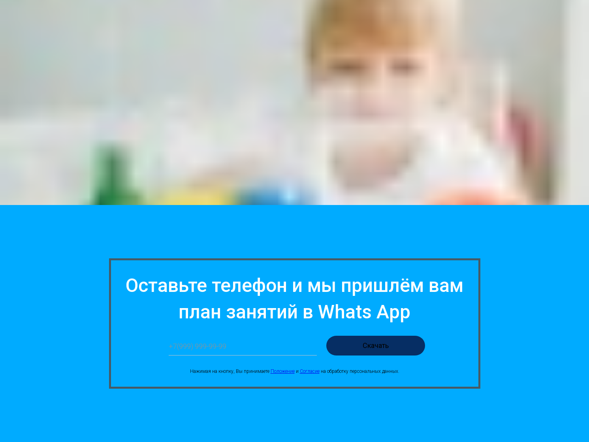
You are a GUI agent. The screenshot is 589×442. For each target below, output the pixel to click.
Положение (283, 371)
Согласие (310, 371)
